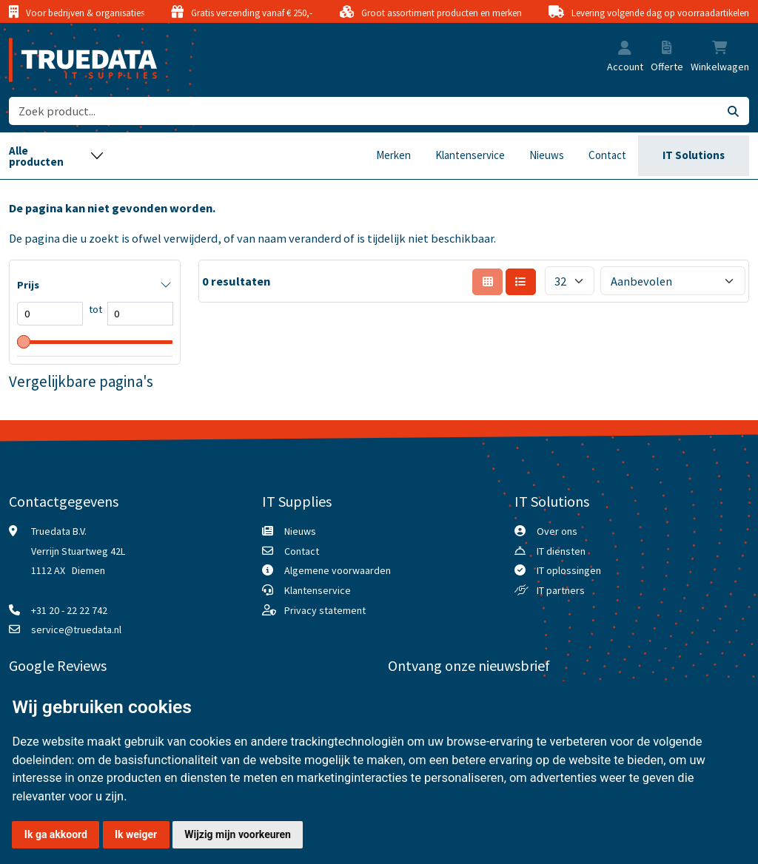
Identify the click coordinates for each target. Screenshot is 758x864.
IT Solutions (694, 155)
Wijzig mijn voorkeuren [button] (237, 834)
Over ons (557, 531)
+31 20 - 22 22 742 (69, 610)
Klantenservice (470, 155)
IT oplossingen (569, 570)
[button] (624, 49)
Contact (607, 155)
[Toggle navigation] (56, 155)
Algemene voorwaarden (337, 570)
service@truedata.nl (76, 629)
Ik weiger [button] (136, 834)
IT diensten (561, 551)
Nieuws (546, 155)
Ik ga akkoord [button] (55, 834)
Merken (393, 155)
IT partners (561, 590)
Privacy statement (325, 610)
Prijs (28, 284)
